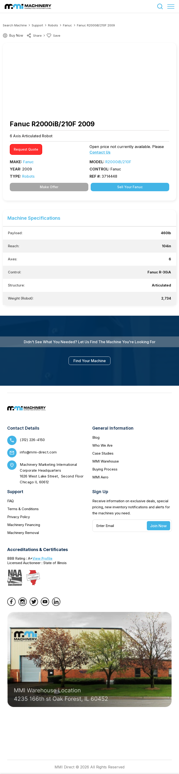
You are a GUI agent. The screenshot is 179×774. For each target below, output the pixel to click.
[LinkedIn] (56, 604)
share (34, 35)
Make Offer (49, 187)
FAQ (10, 501)
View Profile (42, 558)
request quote (26, 149)
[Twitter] (34, 604)
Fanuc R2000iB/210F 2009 (96, 25)
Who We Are (102, 445)
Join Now (158, 525)
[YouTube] (45, 604)
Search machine (15, 25)
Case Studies (103, 453)
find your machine (89, 360)
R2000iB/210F (118, 161)
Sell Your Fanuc (130, 187)
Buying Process (104, 469)
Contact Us (100, 152)
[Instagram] (22, 604)
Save (53, 35)
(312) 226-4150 (32, 440)
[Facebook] (11, 604)
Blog (96, 437)
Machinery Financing (23, 525)
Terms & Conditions (23, 509)
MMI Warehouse (105, 461)
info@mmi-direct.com (38, 452)
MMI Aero (100, 477)
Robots (53, 25)
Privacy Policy (18, 517)
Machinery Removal (23, 532)
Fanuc (67, 25)
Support (37, 25)
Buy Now (16, 35)
